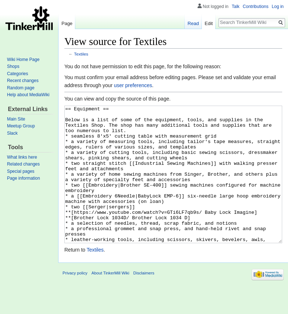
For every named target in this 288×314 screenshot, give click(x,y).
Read (193, 23)
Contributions (256, 6)
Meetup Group (21, 126)
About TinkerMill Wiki (110, 300)
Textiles (81, 54)
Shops (13, 66)
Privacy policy (75, 300)
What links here (22, 157)
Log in (278, 6)
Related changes (23, 164)
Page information (23, 178)
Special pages (20, 171)
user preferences (133, 85)
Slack (12, 133)
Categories (17, 73)
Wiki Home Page (23, 59)
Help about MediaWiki (28, 94)
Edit (209, 23)
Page (66, 23)
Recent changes (23, 80)
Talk (235, 6)
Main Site (16, 119)
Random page (20, 87)
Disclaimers (144, 300)
